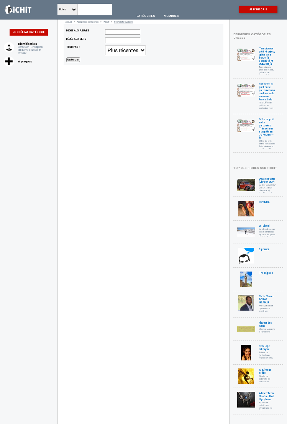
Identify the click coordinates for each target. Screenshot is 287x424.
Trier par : (73, 47)
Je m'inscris (258, 9)
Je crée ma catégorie (28, 32)
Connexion (23, 47)
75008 (106, 21)
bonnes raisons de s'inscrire (29, 52)
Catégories (145, 16)
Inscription (38, 47)
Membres (171, 16)
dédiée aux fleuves (77, 30)
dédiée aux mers (76, 39)
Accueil (69, 21)
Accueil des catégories (87, 21)
